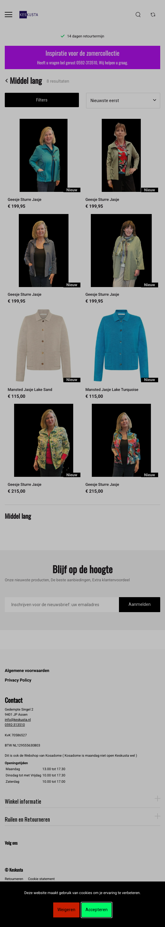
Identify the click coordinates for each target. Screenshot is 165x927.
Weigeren (66, 909)
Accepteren (96, 909)
